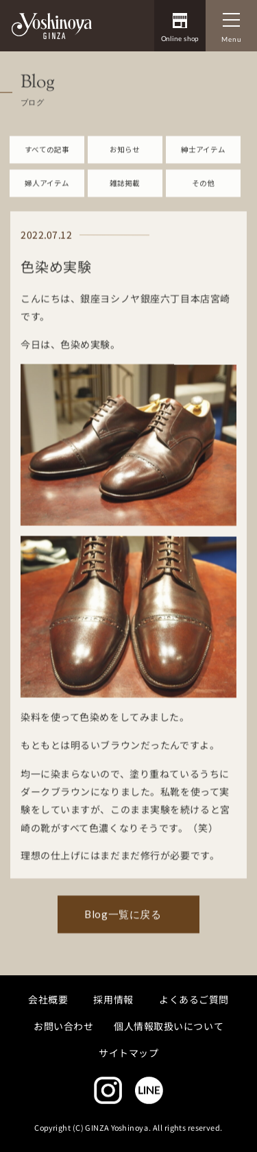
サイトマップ (128, 1053)
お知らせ (125, 156)
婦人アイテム (47, 190)
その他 (203, 190)
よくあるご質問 (194, 998)
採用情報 (114, 998)
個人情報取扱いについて (168, 1025)
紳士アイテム (203, 156)
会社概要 (48, 998)
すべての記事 (47, 156)
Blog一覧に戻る (122, 921)
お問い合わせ (63, 1025)
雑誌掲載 (125, 190)
